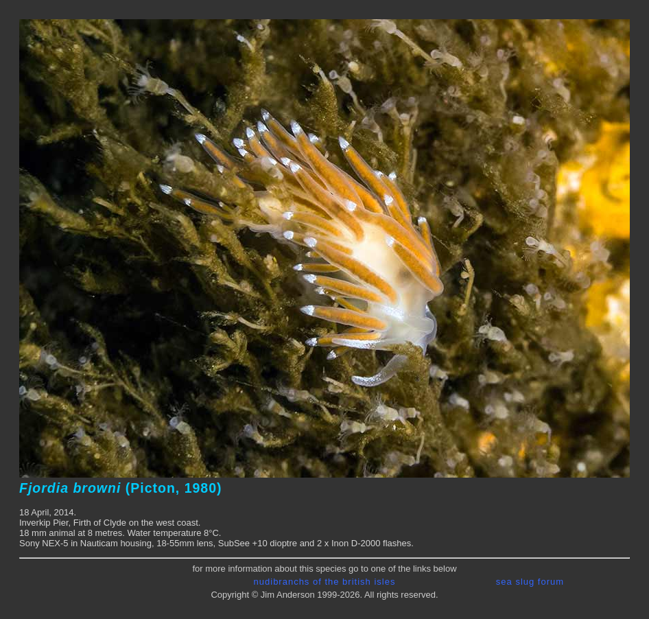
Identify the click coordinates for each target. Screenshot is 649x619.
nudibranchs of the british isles (325, 581)
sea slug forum (530, 581)
